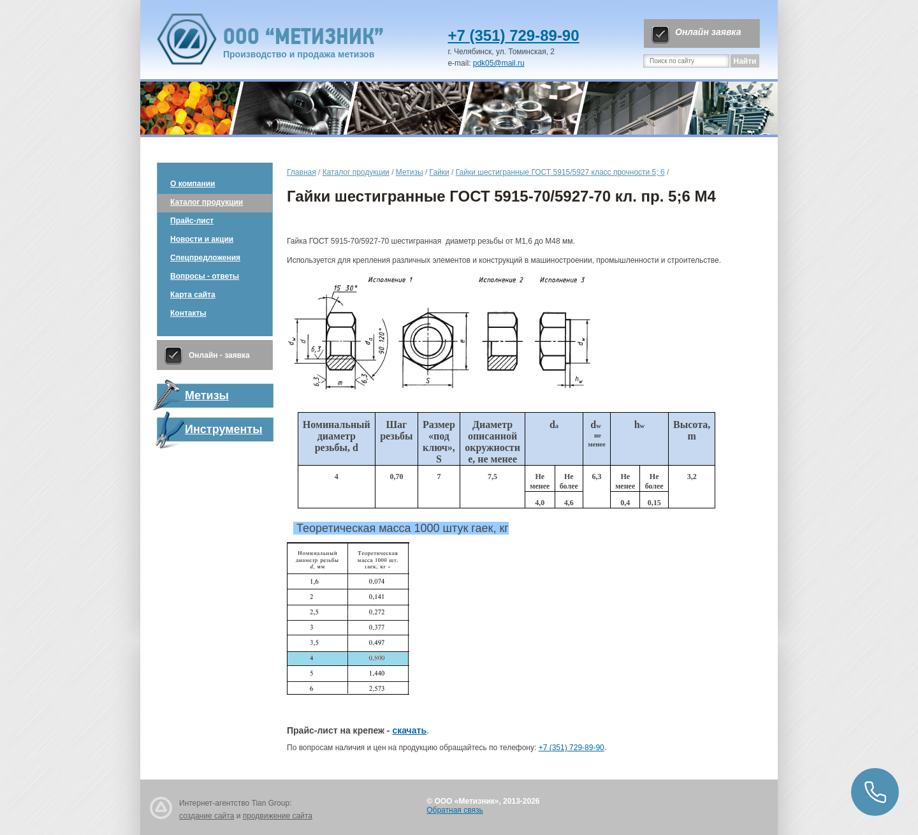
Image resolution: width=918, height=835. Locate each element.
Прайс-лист (192, 220)
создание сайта (206, 815)
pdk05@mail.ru (499, 63)
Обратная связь (454, 810)
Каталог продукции (206, 202)
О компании (192, 183)
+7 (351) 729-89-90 (513, 35)
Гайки (439, 172)
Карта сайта (192, 294)
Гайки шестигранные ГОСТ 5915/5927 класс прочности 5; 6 (560, 172)
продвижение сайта (277, 815)
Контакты (188, 313)
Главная (301, 172)
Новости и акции (201, 239)
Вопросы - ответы (204, 276)
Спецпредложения (205, 257)
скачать (409, 730)
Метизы (409, 172)
